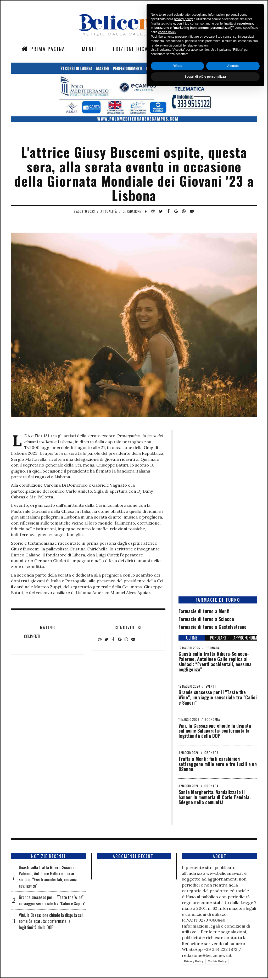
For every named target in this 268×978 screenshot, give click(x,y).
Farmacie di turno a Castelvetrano (212, 626)
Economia (212, 719)
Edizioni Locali (132, 49)
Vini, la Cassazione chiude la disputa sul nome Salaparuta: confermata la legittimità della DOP (214, 730)
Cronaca (213, 648)
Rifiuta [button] (177, 953)
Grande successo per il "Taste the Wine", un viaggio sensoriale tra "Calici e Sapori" (217, 697)
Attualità (108, 211)
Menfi (89, 49)
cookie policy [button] (167, 920)
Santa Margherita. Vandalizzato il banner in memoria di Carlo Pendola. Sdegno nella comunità (214, 797)
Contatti (216, 49)
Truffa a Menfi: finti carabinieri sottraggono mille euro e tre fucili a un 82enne (217, 764)
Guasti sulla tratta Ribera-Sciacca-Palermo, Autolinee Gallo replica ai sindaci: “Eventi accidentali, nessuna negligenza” (215, 661)
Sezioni (178, 49)
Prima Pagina (43, 49)
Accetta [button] (232, 953)
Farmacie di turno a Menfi (204, 611)
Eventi (211, 686)
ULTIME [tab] (191, 638)
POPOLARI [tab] (218, 638)
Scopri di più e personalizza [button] (205, 964)
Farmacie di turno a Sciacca (206, 618)
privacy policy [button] (183, 906)
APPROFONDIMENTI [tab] (245, 638)
